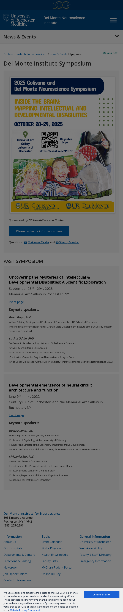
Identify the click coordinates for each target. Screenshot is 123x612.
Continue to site (102, 594)
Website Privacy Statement (25, 610)
